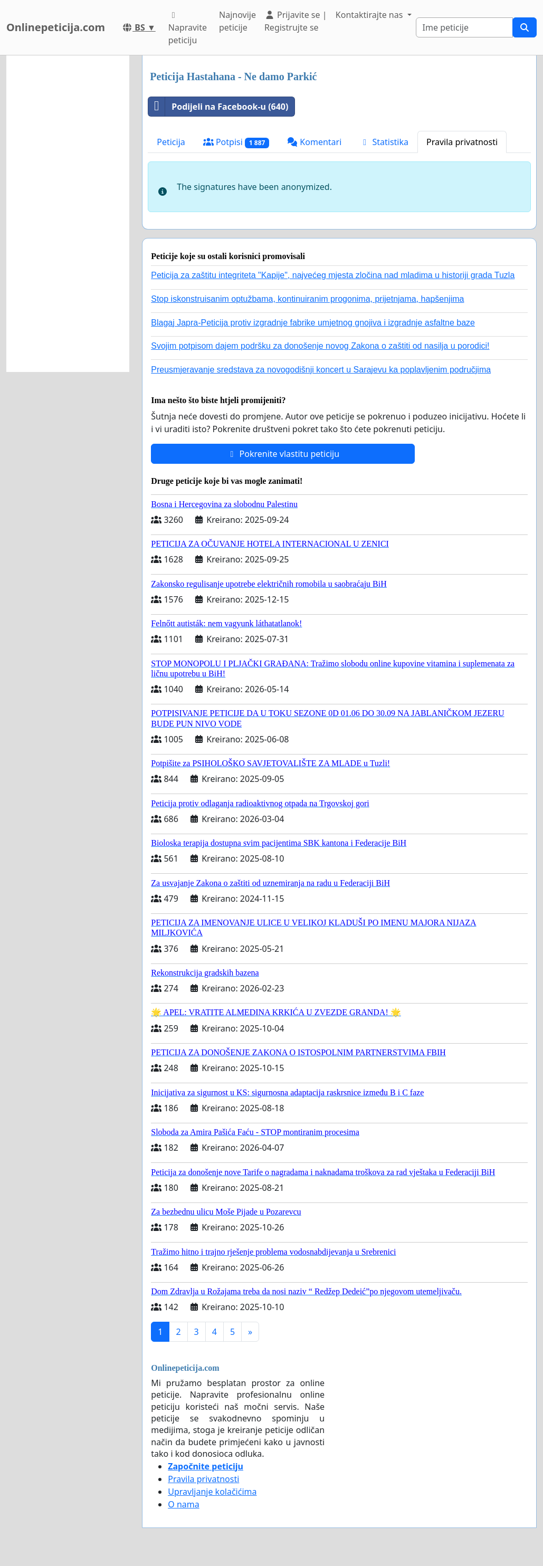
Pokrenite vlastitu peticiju (282, 454)
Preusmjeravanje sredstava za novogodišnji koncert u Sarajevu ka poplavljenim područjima (321, 369)
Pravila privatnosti (462, 142)
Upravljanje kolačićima (212, 1491)
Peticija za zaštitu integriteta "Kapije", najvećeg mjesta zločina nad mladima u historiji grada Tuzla (333, 275)
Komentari (314, 142)
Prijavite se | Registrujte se (295, 21)
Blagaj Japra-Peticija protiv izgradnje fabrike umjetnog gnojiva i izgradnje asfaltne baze (313, 322)
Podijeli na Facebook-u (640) (218, 106)
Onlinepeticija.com (55, 27)
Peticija (171, 142)
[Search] (464, 27)
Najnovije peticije (237, 21)
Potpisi (236, 142)
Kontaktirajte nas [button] (370, 15)
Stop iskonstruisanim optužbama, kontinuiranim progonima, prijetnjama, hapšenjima (307, 298)
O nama (183, 1504)
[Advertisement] (67, 213)
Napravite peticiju (187, 28)
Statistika (383, 142)
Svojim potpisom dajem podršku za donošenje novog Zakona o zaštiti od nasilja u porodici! (320, 345)
